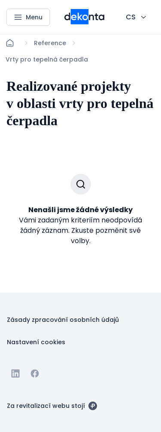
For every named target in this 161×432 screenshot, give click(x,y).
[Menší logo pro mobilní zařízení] (84, 22)
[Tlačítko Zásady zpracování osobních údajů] (63, 319)
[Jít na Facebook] (34, 373)
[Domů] (9, 43)
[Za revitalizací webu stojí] (52, 405)
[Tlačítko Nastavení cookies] (36, 341)
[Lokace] (50, 43)
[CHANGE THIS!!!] (137, 17)
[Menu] (28, 17)
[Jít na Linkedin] (15, 373)
